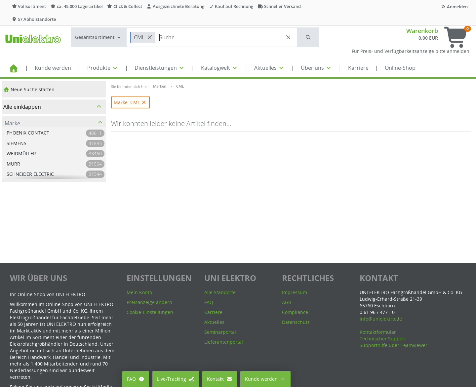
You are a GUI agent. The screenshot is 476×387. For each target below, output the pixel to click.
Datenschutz (296, 322)
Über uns (316, 67)
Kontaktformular (378, 332)
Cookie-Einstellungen (150, 312)
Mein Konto (139, 292)
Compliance (295, 312)
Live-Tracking (176, 379)
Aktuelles (269, 67)
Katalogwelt (219, 67)
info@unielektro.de (381, 319)
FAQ (135, 379)
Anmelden (454, 7)
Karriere (358, 67)
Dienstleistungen (160, 67)
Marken (159, 86)
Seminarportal (220, 332)
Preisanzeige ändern (149, 302)
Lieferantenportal (223, 342)
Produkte (102, 67)
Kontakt (219, 379)
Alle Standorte (220, 292)
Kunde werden (53, 67)
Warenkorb (422, 31)
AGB (286, 302)
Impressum (294, 292)
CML (180, 86)
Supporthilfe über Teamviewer (393, 345)
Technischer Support (383, 338)
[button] (308, 37)
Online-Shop (400, 67)
